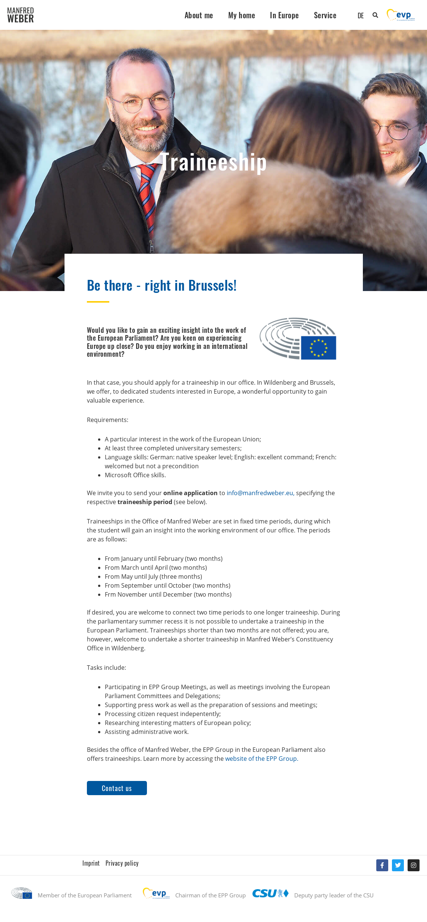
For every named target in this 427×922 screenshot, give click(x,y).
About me (199, 15)
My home (241, 15)
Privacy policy (122, 863)
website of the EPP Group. (261, 758)
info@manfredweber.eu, (261, 493)
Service (325, 15)
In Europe (284, 15)
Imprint (91, 863)
